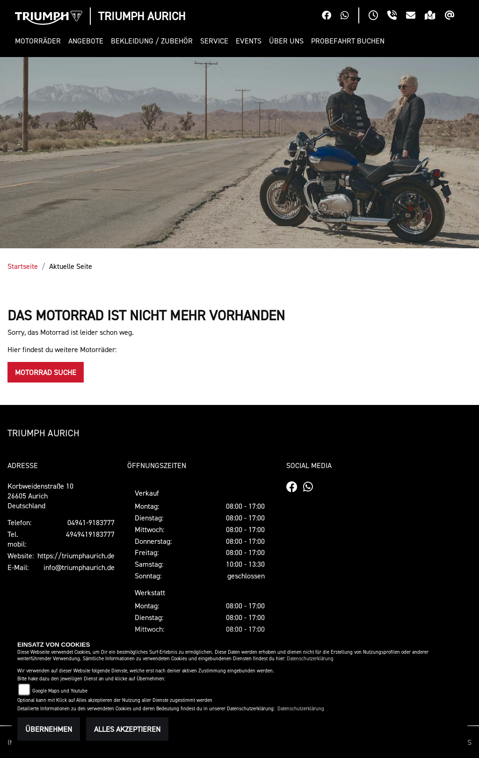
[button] (40, 41)
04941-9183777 (91, 522)
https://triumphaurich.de (76, 555)
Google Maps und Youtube (59, 691)
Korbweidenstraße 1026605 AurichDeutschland (40, 495)
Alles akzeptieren (127, 729)
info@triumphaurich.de (79, 567)
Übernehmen (48, 729)
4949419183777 (90, 534)
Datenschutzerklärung (310, 659)
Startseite (22, 266)
